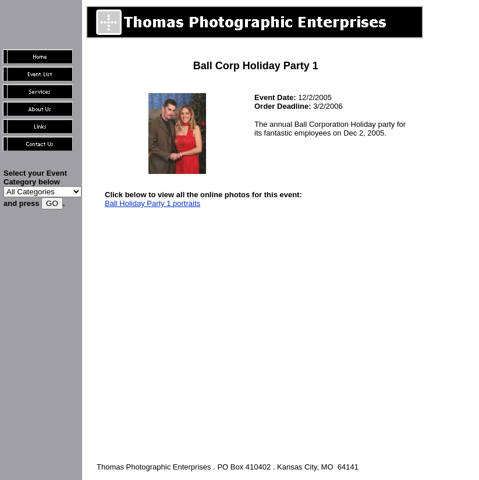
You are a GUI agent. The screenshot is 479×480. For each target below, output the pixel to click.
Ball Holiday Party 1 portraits (152, 203)
